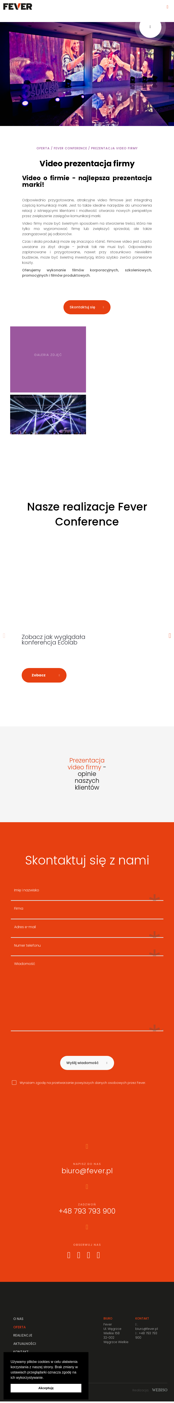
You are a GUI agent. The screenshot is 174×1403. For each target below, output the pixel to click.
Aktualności (24, 1345)
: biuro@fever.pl (146, 1327)
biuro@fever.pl (87, 1172)
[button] (45, 1378)
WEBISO (159, 1391)
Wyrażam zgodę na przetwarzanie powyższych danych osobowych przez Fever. (79, 1084)
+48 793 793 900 (87, 1212)
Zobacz (39, 676)
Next (170, 636)
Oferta (19, 1328)
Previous (4, 636)
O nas (18, 1320)
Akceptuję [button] (46, 1388)
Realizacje (22, 1336)
